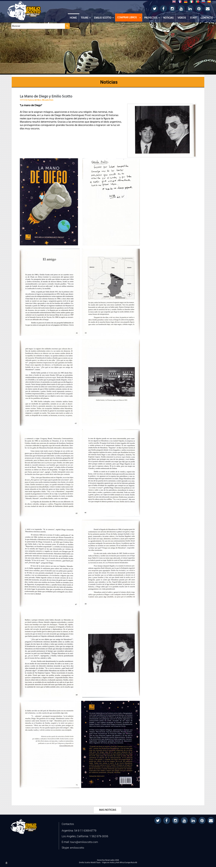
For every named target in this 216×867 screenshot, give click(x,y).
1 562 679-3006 (98, 836)
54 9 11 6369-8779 (85, 830)
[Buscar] (105, 6)
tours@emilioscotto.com (84, 842)
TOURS (84, 18)
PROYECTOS (150, 18)
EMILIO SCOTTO (102, 18)
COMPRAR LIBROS (127, 17)
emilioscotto (77, 847)
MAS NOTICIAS (107, 810)
